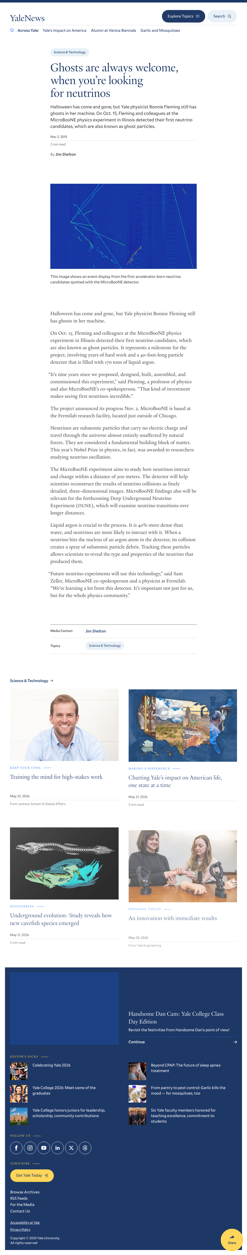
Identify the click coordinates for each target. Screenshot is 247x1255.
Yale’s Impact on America (64, 30)
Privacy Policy (20, 1229)
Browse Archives (25, 1192)
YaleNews (27, 19)
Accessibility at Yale (25, 1222)
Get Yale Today (32, 1175)
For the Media (22, 1204)
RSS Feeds (19, 1198)
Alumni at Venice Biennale (113, 30)
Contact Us (20, 1211)
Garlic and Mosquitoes (160, 30)
